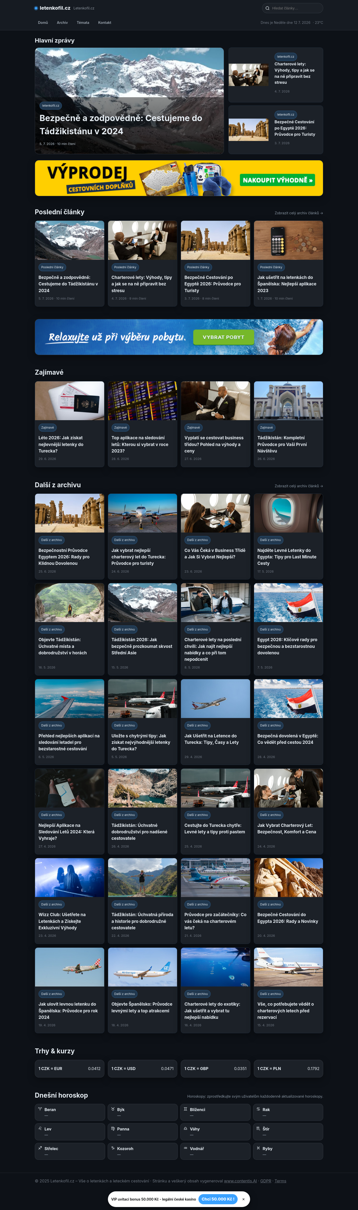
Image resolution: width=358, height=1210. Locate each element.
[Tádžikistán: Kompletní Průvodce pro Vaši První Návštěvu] (288, 424)
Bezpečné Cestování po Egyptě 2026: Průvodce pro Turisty (294, 128)
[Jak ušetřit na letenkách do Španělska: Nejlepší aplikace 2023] (288, 263)
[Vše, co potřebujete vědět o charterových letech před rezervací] (288, 990)
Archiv (62, 22)
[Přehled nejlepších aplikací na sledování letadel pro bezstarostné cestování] (69, 722)
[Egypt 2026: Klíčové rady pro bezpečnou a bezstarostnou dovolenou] (288, 629)
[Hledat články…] (296, 8)
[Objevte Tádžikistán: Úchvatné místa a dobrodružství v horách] (69, 629)
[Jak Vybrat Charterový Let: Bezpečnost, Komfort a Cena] (288, 811)
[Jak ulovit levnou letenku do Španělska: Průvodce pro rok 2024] (69, 990)
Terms (280, 1180)
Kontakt (104, 22)
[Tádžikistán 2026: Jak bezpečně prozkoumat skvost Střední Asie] (142, 629)
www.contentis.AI (240, 1180)
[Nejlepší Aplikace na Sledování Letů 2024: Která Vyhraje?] (69, 811)
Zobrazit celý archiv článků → (299, 213)
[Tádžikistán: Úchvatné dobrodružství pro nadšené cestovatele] (142, 811)
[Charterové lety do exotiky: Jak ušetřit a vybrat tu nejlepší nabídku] (215, 990)
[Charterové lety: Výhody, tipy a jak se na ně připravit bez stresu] (142, 263)
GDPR (265, 1180)
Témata (83, 22)
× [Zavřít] (243, 1199)
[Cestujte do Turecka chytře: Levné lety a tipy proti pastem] (215, 811)
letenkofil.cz (55, 8)
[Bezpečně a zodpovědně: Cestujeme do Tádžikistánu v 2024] (69, 263)
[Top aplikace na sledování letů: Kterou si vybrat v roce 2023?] (142, 424)
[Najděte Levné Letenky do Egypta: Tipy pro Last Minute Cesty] (288, 536)
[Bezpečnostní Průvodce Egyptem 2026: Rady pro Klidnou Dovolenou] (69, 536)
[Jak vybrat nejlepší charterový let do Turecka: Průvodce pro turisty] (142, 536)
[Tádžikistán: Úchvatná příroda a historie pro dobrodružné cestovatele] (142, 901)
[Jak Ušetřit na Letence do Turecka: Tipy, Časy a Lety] (215, 722)
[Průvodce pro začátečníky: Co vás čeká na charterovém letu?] (215, 901)
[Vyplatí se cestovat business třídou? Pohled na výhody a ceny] (215, 424)
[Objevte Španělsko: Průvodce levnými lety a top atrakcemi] (142, 990)
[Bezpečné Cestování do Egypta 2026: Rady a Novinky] (288, 901)
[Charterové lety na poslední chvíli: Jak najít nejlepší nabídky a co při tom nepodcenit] (215, 629)
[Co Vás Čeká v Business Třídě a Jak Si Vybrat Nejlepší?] (215, 536)
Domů (43, 22)
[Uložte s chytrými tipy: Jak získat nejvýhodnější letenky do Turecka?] (142, 722)
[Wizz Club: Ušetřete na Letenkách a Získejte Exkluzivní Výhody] (69, 901)
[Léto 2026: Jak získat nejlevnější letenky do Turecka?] (69, 424)
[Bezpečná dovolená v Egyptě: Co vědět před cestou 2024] (288, 722)
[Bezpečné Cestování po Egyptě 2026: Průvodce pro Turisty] (215, 263)
